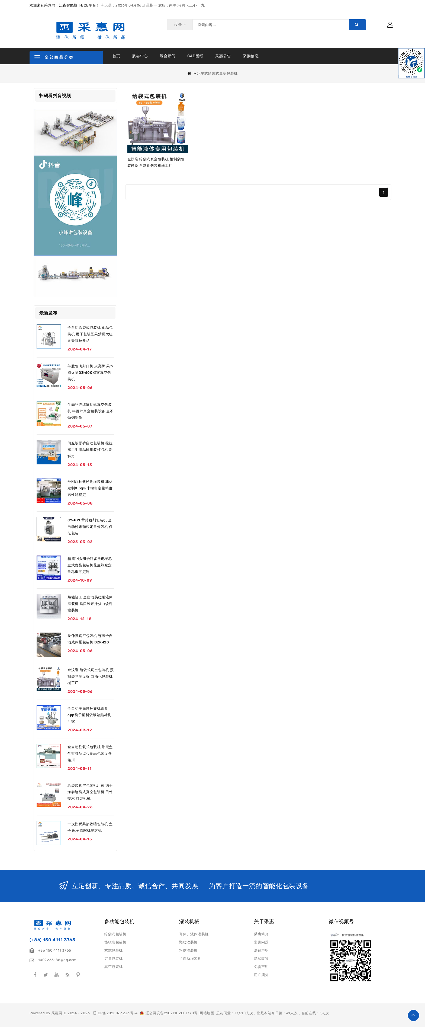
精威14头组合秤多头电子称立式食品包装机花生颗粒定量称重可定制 (89, 565)
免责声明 (261, 967)
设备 (179, 24)
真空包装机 (113, 967)
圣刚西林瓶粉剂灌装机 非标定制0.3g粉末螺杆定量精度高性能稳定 (90, 488)
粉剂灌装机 (188, 950)
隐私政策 (261, 958)
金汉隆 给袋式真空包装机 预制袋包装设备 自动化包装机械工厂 (90, 676)
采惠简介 (261, 934)
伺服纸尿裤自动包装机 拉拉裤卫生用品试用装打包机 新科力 (90, 449)
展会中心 (140, 56)
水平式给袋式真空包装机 (217, 73)
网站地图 (206, 1013)
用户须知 (261, 975)
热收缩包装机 (115, 942)
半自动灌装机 (190, 958)
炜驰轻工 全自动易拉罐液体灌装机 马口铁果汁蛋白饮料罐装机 (90, 603)
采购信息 (251, 56)
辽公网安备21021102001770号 (169, 1013)
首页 (116, 56)
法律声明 (261, 950)
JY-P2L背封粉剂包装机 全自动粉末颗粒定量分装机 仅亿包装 (90, 526)
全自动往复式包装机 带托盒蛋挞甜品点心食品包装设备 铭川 (90, 753)
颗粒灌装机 (188, 942)
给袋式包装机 (115, 934)
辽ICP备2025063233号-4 (115, 1013)
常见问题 (261, 942)
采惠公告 (223, 56)
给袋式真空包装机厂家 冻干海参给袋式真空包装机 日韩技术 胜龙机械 (90, 791)
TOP (413, 1015)
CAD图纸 (195, 56)
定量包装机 (113, 958)
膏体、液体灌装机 (194, 934)
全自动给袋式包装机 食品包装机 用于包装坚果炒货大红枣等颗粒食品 (90, 334)
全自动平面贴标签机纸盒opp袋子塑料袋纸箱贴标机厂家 (89, 714)
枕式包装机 (113, 950)
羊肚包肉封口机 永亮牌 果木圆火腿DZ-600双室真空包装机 (90, 372)
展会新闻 (167, 56)
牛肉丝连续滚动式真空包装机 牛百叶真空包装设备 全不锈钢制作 (90, 411)
